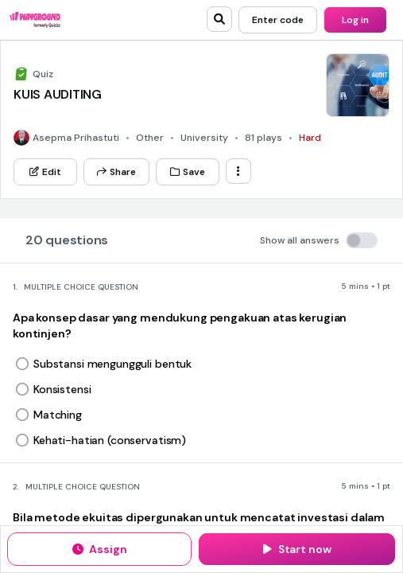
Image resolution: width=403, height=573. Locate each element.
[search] (219, 19)
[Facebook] (276, 162)
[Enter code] (277, 19)
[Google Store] (255, 117)
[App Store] (160, 117)
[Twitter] (247, 162)
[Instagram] (303, 162)
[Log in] (355, 19)
